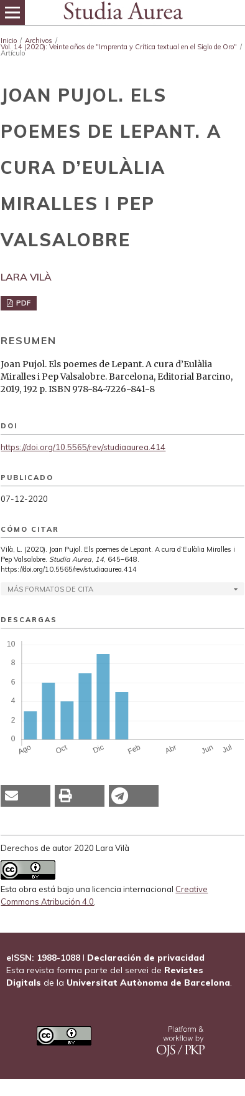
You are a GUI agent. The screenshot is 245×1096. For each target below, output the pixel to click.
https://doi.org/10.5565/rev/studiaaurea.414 (83, 447)
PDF (22, 303)
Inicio (9, 40)
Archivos (38, 40)
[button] (25, 796)
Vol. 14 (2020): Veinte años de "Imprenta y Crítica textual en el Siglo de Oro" (119, 47)
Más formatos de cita (50, 589)
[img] (122, 12)
